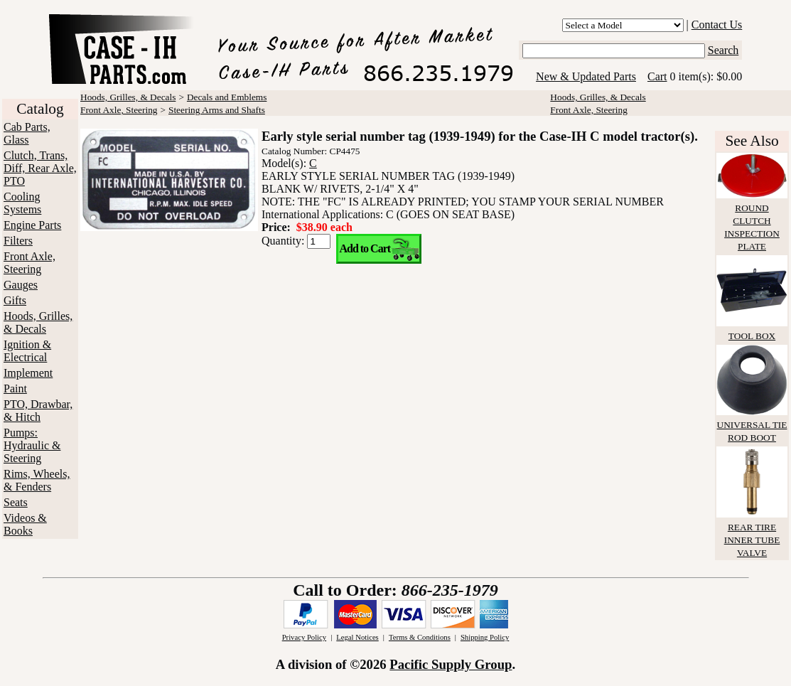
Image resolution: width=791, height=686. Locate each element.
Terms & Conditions (420, 637)
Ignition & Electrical (27, 350)
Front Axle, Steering (29, 262)
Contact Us (717, 24)
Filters (18, 241)
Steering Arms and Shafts (216, 109)
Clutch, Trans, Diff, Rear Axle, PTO (40, 168)
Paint (15, 388)
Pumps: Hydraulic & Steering (32, 445)
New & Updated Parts (586, 76)
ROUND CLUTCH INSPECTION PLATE (751, 221)
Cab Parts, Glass (27, 133)
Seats (16, 502)
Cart (657, 76)
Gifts (15, 300)
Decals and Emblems (227, 97)
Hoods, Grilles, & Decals (38, 322)
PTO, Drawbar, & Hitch (38, 410)
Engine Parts (32, 225)
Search (723, 50)
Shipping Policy (485, 637)
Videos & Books (25, 524)
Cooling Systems (22, 203)
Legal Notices (357, 637)
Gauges (21, 285)
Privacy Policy (304, 637)
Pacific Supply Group (450, 664)
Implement (28, 373)
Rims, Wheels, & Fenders (37, 480)
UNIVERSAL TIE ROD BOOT (751, 425)
